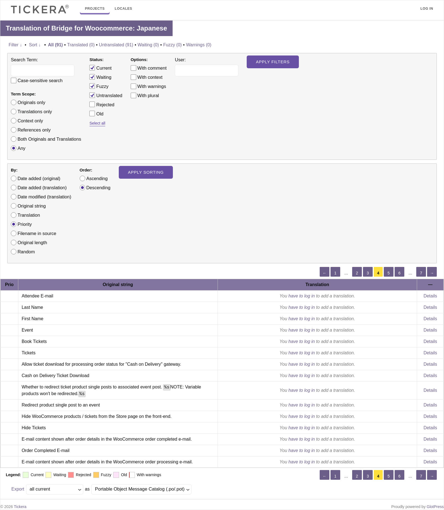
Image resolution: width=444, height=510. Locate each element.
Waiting (100, 77)
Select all (97, 123)
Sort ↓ (35, 44)
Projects (95, 9)
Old (96, 113)
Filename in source (36, 233)
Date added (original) (38, 178)
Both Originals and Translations (49, 139)
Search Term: (24, 59)
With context (150, 77)
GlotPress (435, 506)
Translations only (34, 111)
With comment (152, 67)
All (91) (55, 44)
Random (26, 251)
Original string (31, 205)
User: (180, 59)
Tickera (20, 506)
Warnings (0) (198, 44)
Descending (98, 187)
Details (430, 296)
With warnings (151, 86)
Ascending (97, 178)
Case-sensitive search (39, 80)
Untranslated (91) (116, 44)
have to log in (301, 296)
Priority (24, 224)
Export (17, 489)
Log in (426, 9)
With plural (148, 95)
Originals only (31, 102)
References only (34, 129)
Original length (32, 242)
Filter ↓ (15, 44)
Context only (30, 120)
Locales (123, 9)
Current (100, 67)
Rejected (101, 104)
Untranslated (105, 95)
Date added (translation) (42, 187)
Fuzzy (99, 86)
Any (21, 148)
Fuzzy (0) (172, 44)
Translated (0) (81, 44)
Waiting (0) (148, 44)
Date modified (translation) (44, 196)
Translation (28, 215)
